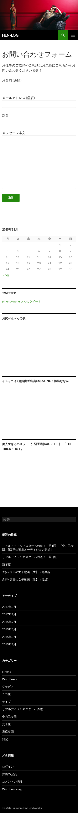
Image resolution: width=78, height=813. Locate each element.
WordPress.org (12, 789)
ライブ (6, 701)
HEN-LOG (10, 35)
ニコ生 (6, 694)
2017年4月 (9, 614)
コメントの (12, 781)
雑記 (5, 739)
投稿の (9, 774)
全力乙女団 (9, 716)
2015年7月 (9, 622)
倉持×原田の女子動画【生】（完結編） (27, 572)
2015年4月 (9, 644)
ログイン (8, 766)
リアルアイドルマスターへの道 (22, 709)
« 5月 (6, 275)
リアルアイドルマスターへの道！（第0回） (30, 557)
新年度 (6, 564)
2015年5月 (9, 637)
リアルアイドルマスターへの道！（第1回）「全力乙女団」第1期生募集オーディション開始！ (38, 547)
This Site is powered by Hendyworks (22, 807)
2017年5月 (9, 606)
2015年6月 (9, 629)
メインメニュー (73, 35)
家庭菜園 (8, 731)
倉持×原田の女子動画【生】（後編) (25, 579)
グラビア (8, 686)
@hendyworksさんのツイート (21, 301)
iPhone (6, 671)
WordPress (9, 679)
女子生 (6, 724)
